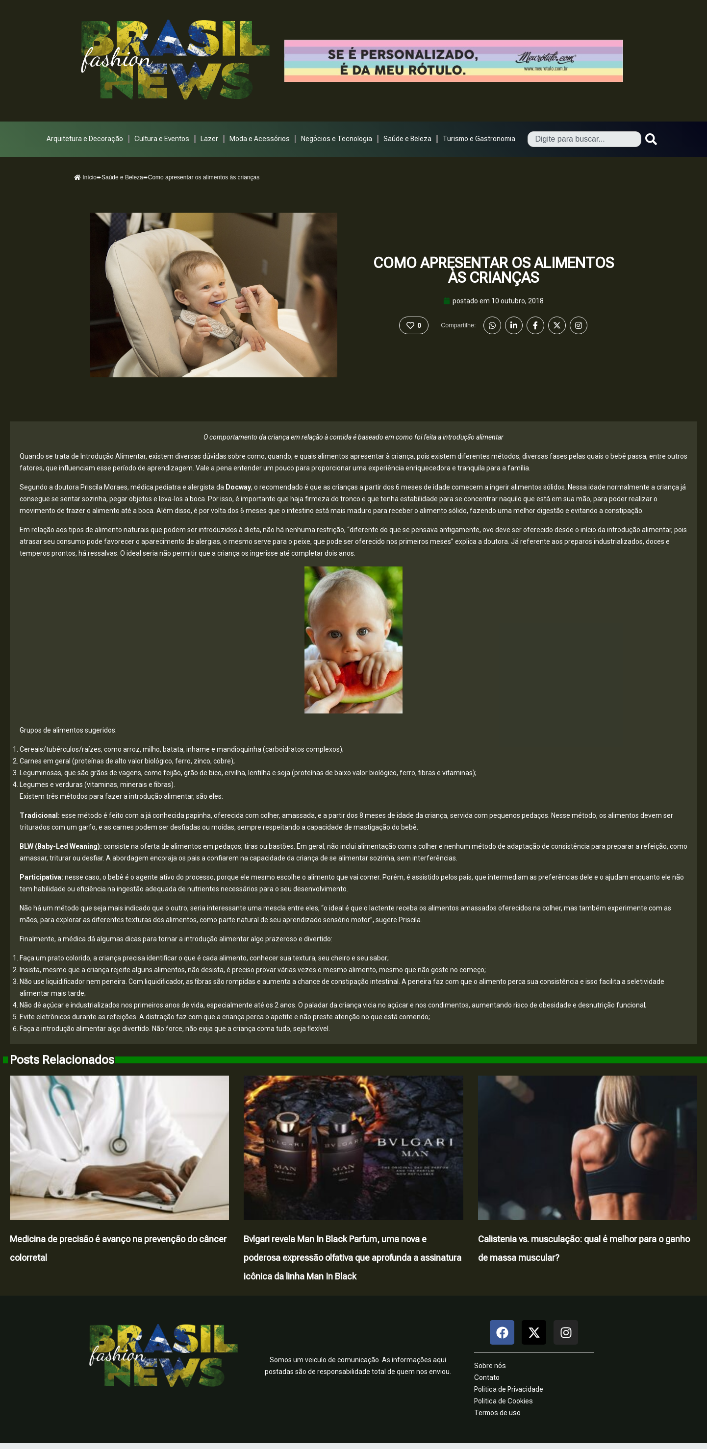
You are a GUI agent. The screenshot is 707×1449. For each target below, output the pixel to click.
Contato (487, 1377)
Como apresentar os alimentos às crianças (493, 270)
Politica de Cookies (503, 1401)
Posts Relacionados (62, 1060)
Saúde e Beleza (407, 139)
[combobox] (584, 139)
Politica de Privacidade (508, 1389)
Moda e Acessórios (259, 139)
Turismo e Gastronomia (479, 139)
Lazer (209, 139)
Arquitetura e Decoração (85, 139)
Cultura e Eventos (161, 139)
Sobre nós (490, 1366)
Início (85, 177)
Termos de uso (497, 1413)
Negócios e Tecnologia (336, 139)
